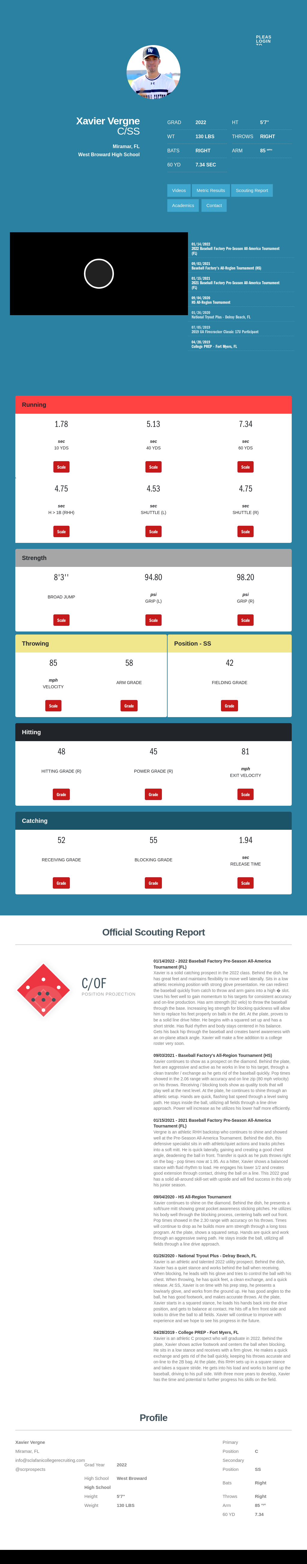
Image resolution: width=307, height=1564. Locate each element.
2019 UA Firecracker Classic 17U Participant (245, 329)
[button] (101, 277)
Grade (129, 706)
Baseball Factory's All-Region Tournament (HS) (239, 265)
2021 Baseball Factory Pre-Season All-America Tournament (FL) (239, 283)
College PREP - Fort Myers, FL (239, 344)
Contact (214, 205)
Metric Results (211, 190)
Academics (183, 205)
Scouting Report (252, 190)
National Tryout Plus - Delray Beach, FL (245, 314)
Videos (179, 190)
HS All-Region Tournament (239, 300)
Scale (61, 467)
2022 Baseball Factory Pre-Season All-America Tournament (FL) (239, 249)
